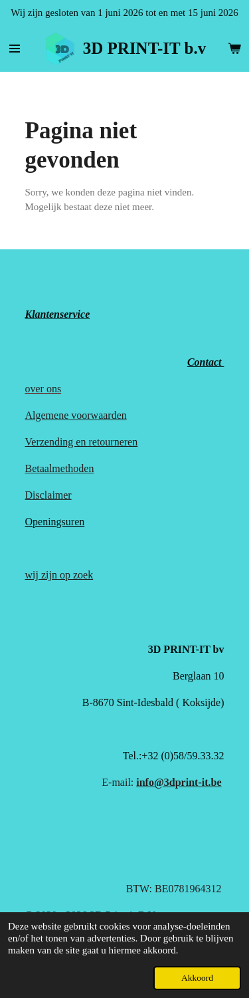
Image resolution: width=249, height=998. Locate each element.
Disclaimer (48, 495)
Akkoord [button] (197, 978)
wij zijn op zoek (59, 574)
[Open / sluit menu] (14, 48)
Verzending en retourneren (81, 441)
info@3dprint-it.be (178, 782)
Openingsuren (55, 521)
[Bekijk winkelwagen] (234, 48)
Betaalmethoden (59, 468)
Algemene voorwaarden (76, 415)
